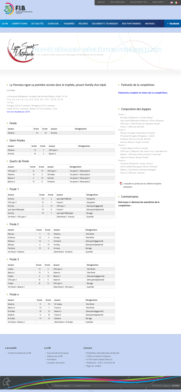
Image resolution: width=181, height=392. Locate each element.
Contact (101, 2)
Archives (150, 23)
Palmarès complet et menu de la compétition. (143, 92)
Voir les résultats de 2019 (18, 111)
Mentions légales (62, 385)
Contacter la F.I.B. (82, 385)
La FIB (5, 23)
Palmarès (69, 23)
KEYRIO (175, 385)
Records (83, 23)
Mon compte (158, 2)
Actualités (37, 23)
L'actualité (11, 348)
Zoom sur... (54, 23)
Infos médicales (118, 2)
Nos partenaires (131, 23)
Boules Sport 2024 (138, 2)
